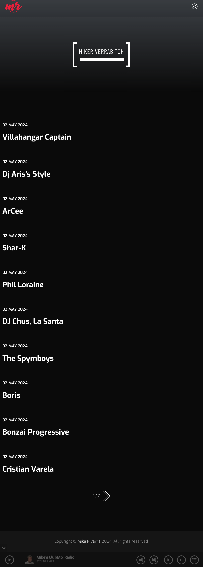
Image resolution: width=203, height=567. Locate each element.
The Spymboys (28, 358)
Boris (11, 395)
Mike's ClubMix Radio (55, 557)
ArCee (12, 211)
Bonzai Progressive (35, 432)
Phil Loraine (23, 285)
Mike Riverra (89, 541)
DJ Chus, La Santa (32, 321)
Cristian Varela (28, 469)
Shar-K (14, 248)
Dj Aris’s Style (26, 174)
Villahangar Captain (37, 137)
